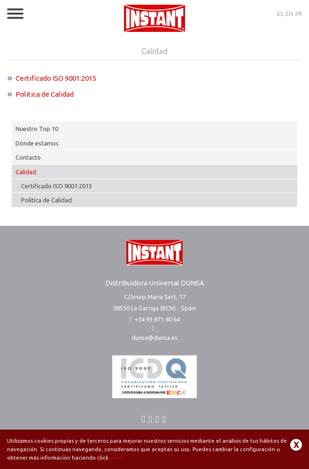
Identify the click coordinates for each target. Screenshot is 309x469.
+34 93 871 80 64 (154, 319)
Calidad (25, 172)
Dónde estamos (37, 143)
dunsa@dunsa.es (154, 337)
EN (289, 14)
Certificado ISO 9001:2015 (56, 186)
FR (298, 14)
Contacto (28, 157)
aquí (115, 458)
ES (280, 14)
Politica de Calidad (46, 200)
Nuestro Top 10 (36, 128)
